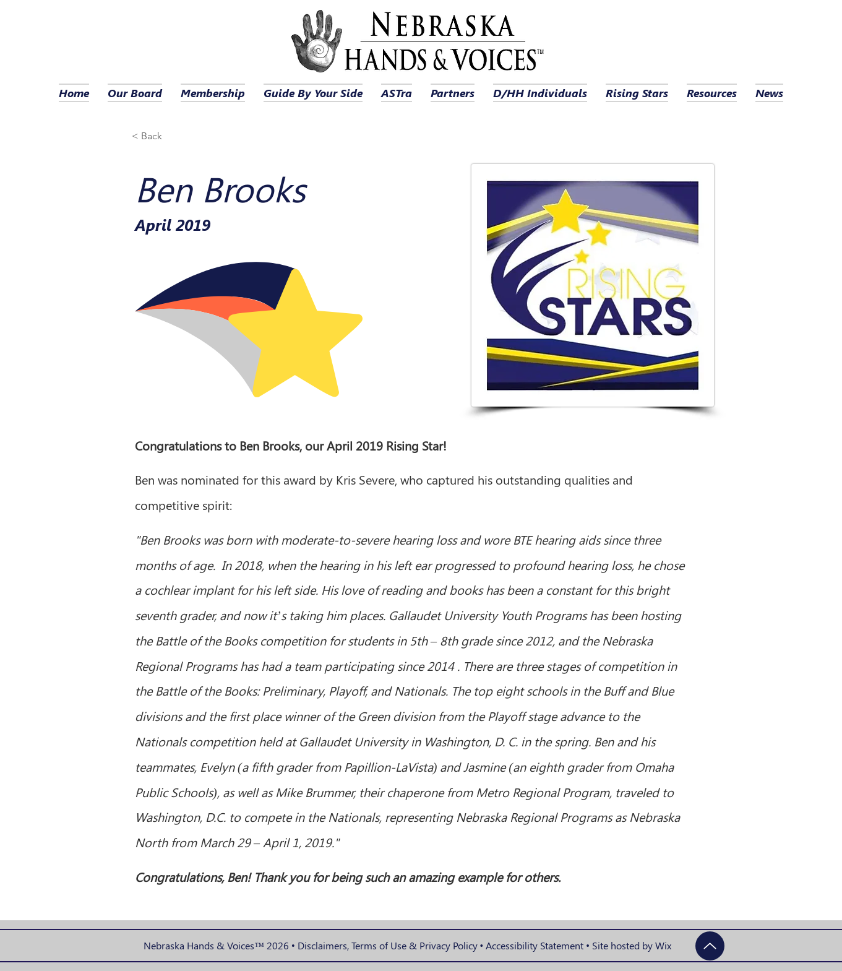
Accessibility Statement (534, 945)
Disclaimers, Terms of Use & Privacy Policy (388, 945)
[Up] (709, 945)
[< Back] (156, 136)
